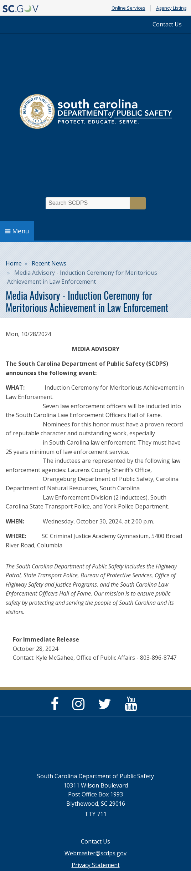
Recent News (49, 263)
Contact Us (167, 24)
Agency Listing (171, 8)
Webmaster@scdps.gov (95, 853)
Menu (17, 231)
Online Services (128, 8)
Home (14, 263)
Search (138, 203)
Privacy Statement (96, 865)
